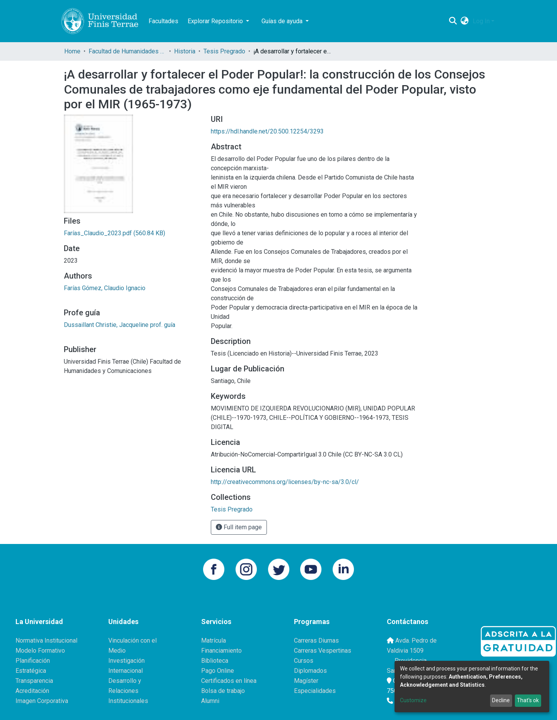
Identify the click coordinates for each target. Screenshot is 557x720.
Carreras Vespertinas (322, 650)
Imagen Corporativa (41, 701)
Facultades (163, 21)
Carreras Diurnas (316, 640)
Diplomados (310, 670)
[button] (464, 21)
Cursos (303, 660)
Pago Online (217, 670)
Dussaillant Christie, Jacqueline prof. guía (119, 324)
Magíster (306, 680)
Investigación (126, 660)
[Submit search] (453, 21)
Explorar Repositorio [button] (216, 21)
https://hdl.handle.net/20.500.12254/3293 (267, 131)
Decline (501, 700)
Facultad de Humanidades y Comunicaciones (127, 51)
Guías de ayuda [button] (282, 21)
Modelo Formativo (40, 650)
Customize (413, 700)
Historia (184, 51)
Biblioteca (214, 660)
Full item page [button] (239, 527)
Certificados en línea (228, 680)
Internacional (125, 670)
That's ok (528, 700)
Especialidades (315, 690)
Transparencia (34, 680)
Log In (481, 21)
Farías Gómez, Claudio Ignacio (104, 288)
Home (72, 51)
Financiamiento (221, 650)
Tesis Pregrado (224, 51)
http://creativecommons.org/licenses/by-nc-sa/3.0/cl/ (285, 482)
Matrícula (213, 640)
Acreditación (32, 690)
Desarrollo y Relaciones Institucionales (128, 691)
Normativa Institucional (46, 640)
